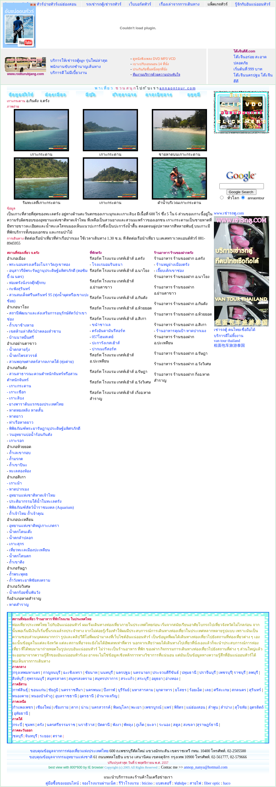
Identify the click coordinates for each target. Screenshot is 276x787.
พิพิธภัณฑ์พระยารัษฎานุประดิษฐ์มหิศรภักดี (44, 428)
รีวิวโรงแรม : (130, 783)
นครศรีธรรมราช (61, 725)
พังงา (117, 725)
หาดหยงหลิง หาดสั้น (26, 410)
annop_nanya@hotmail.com (205, 767)
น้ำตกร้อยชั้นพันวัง (24, 592)
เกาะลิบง (16, 398)
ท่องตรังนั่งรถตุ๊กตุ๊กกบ (27, 283)
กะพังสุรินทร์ (19, 289)
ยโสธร (181, 690)
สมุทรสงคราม (80, 679)
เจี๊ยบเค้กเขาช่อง (170, 271)
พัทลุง (128, 725)
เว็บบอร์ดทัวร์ (140, 4)
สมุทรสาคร (56, 679)
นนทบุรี (106, 673)
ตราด (57, 736)
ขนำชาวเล (101, 325)
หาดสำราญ (19, 605)
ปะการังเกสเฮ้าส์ (106, 343)
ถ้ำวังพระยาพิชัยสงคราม (29, 580)
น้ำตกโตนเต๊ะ (20, 532)
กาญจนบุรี (51, 673)
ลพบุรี (253, 673)
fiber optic (212, 783)
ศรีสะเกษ (221, 690)
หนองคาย (20, 696)
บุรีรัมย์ (123, 690)
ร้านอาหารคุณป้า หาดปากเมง (181, 331)
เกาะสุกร (16, 544)
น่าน (85, 707)
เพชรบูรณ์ (152, 707)
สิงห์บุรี (18, 679)
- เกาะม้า (14, 483)
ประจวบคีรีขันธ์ (165, 673)
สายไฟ (195, 783)
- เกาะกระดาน (19, 386)
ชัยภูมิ (53, 690)
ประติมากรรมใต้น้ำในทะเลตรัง (35, 501)
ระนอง (164, 725)
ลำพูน (213, 707)
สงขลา (189, 725)
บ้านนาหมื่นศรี (21, 337)
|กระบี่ (17, 725)
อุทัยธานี (21, 713)
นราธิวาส (86, 725)
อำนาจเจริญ (107, 696)
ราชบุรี (240, 673)
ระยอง (45, 736)
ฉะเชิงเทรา (72, 673)
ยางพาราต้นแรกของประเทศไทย (36, 404)
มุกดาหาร (164, 690)
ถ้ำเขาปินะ (18, 465)
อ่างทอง (171, 679)
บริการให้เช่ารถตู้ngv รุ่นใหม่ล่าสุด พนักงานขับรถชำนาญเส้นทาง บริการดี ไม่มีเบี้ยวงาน (79, 67)
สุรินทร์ (255, 690)
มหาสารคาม (142, 690)
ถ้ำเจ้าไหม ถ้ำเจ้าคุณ (26, 514)
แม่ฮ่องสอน (195, 707)
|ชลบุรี (17, 736)
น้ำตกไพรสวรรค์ (23, 356)
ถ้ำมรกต (16, 459)
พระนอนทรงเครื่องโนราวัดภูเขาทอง (39, 265)
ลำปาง (226, 707)
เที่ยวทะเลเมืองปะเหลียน (29, 550)
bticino (147, 783)
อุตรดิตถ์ (257, 707)
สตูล (177, 725)
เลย (208, 690)
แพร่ (167, 707)
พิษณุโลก (121, 707)
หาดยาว (16, 416)
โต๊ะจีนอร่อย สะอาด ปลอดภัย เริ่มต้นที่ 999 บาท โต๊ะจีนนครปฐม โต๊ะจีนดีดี (253, 69)
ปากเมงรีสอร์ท (104, 349)
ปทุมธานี (189, 673)
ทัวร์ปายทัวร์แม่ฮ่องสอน (56, 4)
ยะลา (151, 725)
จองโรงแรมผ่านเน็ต (99, 783)
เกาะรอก (16, 441)
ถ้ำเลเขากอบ (20, 453)
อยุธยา (157, 679)
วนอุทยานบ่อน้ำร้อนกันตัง (30, 435)
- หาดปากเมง (18, 489)
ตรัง (40, 725)
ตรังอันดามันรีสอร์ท (108, 331)
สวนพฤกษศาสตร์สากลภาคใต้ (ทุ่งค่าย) (41, 362)
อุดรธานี (86, 696)
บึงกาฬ (109, 690)
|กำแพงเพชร (22, 707)
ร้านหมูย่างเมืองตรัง (172, 265)
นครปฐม (123, 673)
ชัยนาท (91, 673)
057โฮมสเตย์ (102, 337)
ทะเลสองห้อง (20, 471)
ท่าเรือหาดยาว (21, 422)
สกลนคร (238, 690)
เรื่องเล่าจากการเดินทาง (179, 4)
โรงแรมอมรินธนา (107, 265)
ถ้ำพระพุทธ (18, 574)
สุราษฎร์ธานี (207, 725)
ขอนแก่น (39, 690)
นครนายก (141, 673)
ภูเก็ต (140, 725)
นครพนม (93, 690)
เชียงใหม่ (43, 707)
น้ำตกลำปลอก (21, 538)
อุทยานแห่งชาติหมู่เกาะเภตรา (34, 526)
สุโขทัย (241, 707)
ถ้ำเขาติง (16, 562)
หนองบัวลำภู (41, 696)
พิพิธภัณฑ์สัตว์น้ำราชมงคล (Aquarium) (41, 507)
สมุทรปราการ (106, 679)
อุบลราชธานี (66, 696)
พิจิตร (179, 707)
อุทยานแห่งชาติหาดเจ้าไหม (32, 495)
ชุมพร (30, 725)
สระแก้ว (127, 679)
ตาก (74, 707)
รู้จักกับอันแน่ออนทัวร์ (252, 4)
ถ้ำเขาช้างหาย (21, 325)
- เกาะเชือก (16, 392)
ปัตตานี (103, 725)
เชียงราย (61, 707)
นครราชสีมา (72, 690)
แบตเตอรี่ (163, 783)
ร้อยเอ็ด (195, 690)
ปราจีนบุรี (207, 673)
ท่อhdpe (180, 783)
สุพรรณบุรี (35, 679)
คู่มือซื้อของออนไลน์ (62, 783)
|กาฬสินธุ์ (20, 690)
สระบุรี (143, 679)
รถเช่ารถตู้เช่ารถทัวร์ (103, 4)
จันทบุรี (31, 736)
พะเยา (136, 707)
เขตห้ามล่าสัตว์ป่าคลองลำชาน (35, 331)
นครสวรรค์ (100, 707)
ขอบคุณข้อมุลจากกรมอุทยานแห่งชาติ (60, 757)
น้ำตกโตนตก (20, 556)
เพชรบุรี (225, 673)
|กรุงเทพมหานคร (26, 673)
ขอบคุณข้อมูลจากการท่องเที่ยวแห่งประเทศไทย (70, 751)
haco (226, 783)
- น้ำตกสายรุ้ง (18, 350)
